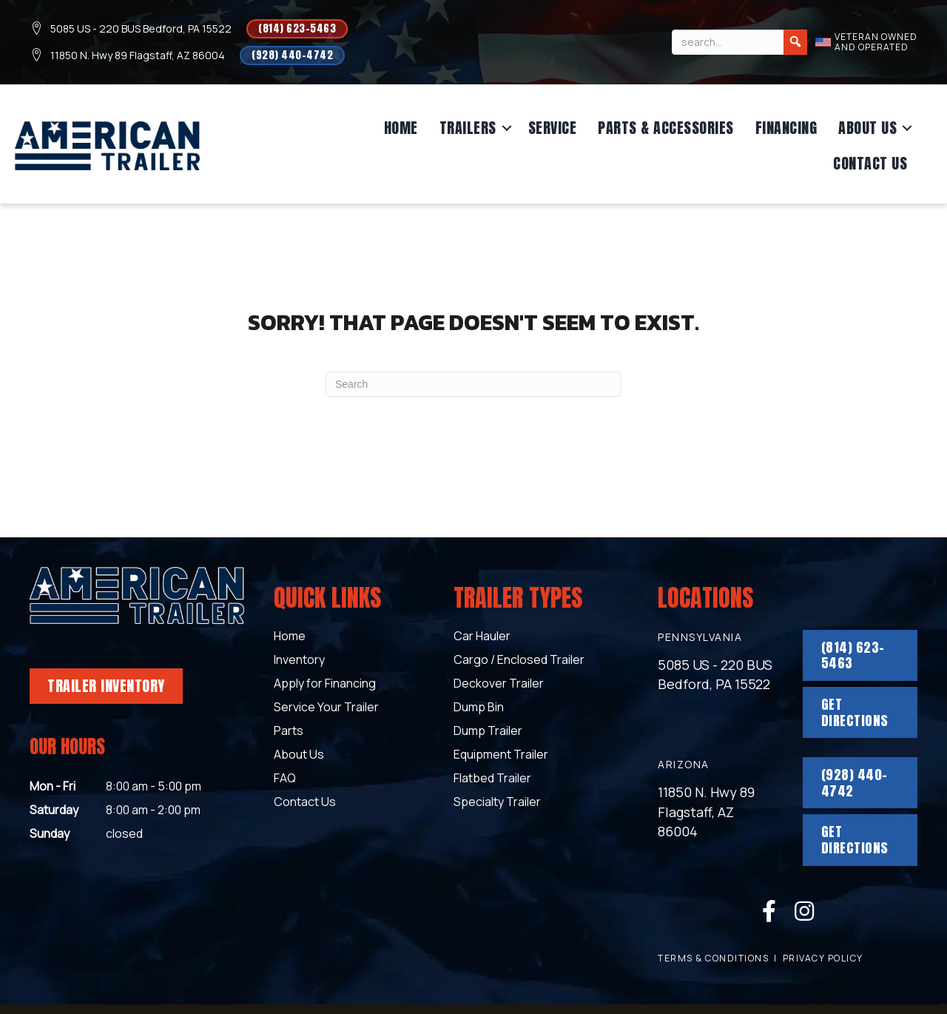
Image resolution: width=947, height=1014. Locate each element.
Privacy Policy (823, 958)
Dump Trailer (488, 732)
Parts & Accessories (666, 127)
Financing (786, 127)
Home (401, 127)
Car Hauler (482, 637)
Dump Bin (479, 708)
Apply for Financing (325, 684)
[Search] (795, 42)
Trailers (467, 127)
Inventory (299, 661)
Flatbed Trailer (492, 779)
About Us (867, 127)
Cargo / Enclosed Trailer (519, 661)
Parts (288, 732)
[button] (506, 128)
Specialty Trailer (497, 803)
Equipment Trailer (501, 755)
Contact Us (870, 163)
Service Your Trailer (326, 708)
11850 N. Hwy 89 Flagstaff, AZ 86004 (137, 55)
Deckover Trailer (499, 684)
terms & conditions (713, 958)
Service (552, 127)
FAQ (285, 779)
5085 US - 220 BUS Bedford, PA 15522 (141, 28)
